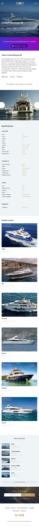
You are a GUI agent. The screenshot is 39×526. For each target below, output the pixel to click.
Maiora (3, 355)
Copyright (31, 508)
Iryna (12, 473)
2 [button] (11, 117)
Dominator (4, 425)
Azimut (12, 447)
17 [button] (23, 117)
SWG (12, 444)
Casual (4, 423)
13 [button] (20, 117)
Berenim (4, 318)
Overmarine (13, 455)
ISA (2, 28)
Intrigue (4, 388)
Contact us (23, 511)
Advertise (7, 508)
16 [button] (22, 117)
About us (13, 508)
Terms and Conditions (22, 508)
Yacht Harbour (20, 3)
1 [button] (10, 117)
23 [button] (28, 117)
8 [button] (16, 117)
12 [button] (19, 117)
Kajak (3, 249)
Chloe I (13, 458)
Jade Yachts (4, 390)
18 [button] (24, 117)
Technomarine (15, 451)
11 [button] (18, 117)
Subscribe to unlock (20, 46)
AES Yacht (13, 469)
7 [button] (15, 117)
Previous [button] (2, 105)
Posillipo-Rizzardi (5, 286)
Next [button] (36, 105)
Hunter (4, 353)
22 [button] (27, 117)
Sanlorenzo (13, 462)
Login (35, 3)
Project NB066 (15, 466)
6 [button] (14, 117)
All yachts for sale (19, 482)
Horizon (3, 251)
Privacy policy (16, 511)
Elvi (3, 284)
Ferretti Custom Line (6, 321)
